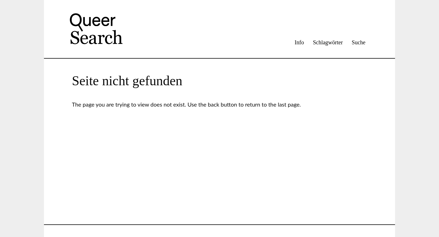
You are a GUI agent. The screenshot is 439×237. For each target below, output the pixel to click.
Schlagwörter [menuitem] (328, 42)
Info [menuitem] (299, 42)
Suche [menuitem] (358, 42)
